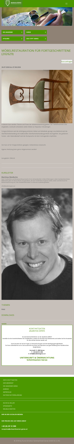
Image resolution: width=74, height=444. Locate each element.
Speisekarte (7, 406)
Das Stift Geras (36, 39)
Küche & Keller (9, 403)
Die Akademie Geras (10, 386)
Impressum (7, 392)
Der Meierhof (8, 383)
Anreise (6, 389)
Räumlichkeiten (9, 409)
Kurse (36, 32)
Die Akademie (12, 32)
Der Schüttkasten (10, 380)
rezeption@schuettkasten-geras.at (15, 429)
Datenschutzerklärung (12, 395)
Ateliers (12, 39)
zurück (4, 324)
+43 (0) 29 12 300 (9, 426)
